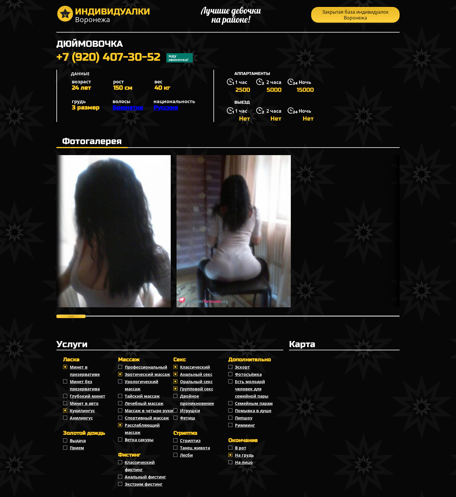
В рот (240, 448)
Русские (166, 107)
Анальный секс (196, 374)
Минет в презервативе (85, 370)
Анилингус (81, 418)
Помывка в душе (253, 410)
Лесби (186, 455)
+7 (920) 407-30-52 (124, 57)
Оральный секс (196, 381)
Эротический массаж (147, 374)
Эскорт (242, 367)
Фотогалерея (92, 141)
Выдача (78, 440)
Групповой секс (196, 389)
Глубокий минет (87, 396)
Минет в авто (84, 403)
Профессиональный (146, 367)
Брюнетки (128, 107)
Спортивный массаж (147, 418)
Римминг (245, 425)
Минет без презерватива (85, 385)
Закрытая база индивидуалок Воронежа (355, 15)
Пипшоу (243, 418)
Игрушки (190, 410)
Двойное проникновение (197, 399)
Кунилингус (82, 410)
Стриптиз (190, 440)
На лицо (244, 462)
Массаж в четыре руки (149, 410)
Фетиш (187, 418)
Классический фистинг (140, 466)
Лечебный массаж (144, 403)
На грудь (244, 455)
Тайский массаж (142, 396)
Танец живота (195, 448)
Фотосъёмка (248, 374)
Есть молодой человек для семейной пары (251, 389)
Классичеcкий (195, 367)
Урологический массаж (141, 385)
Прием (77, 448)
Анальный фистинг (145, 477)
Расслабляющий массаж (142, 428)
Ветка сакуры (139, 439)
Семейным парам (254, 403)
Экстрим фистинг (144, 484)
